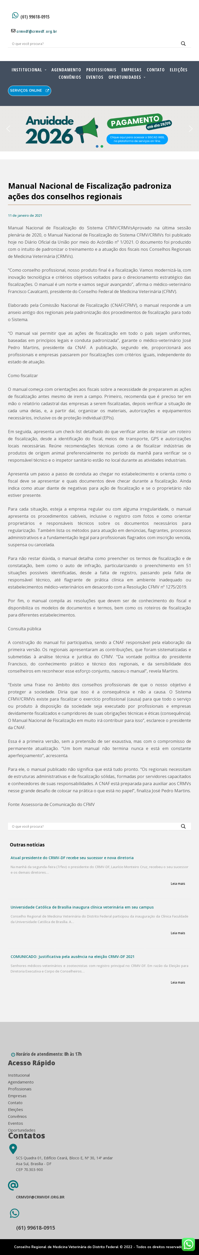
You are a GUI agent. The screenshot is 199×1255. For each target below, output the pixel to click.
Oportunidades (125, 77)
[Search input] (93, 43)
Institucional (27, 70)
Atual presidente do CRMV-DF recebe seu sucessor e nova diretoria (72, 857)
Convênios (70, 77)
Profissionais (101, 70)
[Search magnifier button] (183, 45)
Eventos (94, 77)
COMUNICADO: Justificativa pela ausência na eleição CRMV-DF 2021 (73, 956)
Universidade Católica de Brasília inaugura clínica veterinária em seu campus (82, 907)
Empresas (132, 70)
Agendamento (66, 70)
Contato (156, 70)
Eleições (179, 70)
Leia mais (178, 884)
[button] (99, 128)
